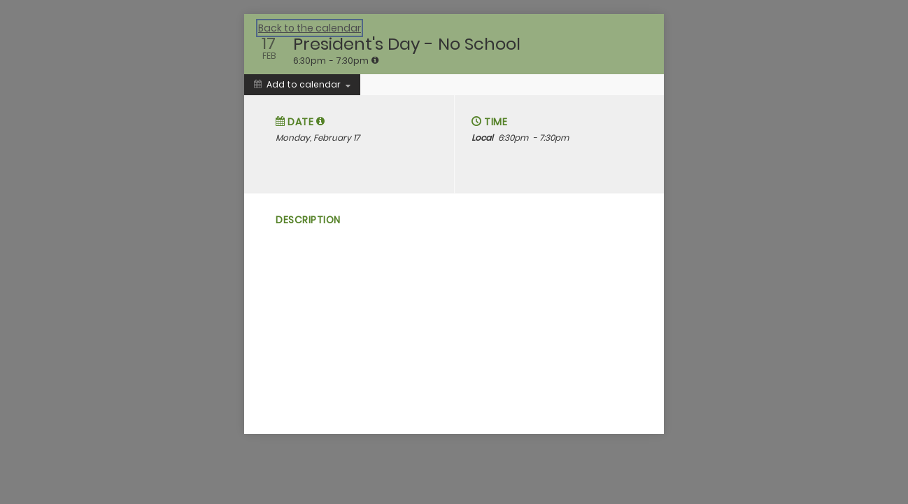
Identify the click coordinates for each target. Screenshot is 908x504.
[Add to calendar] (302, 84)
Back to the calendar (309, 28)
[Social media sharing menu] (280, 285)
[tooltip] (374, 60)
